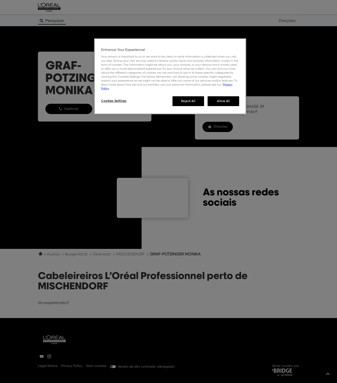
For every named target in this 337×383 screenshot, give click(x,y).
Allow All (223, 101)
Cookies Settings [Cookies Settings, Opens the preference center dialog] (113, 101)
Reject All (188, 101)
